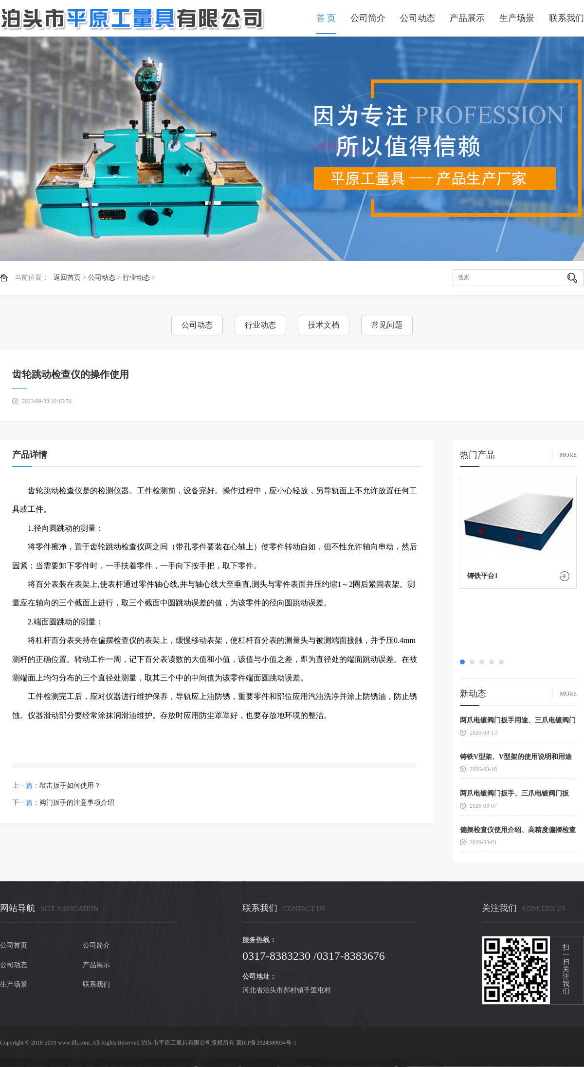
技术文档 (323, 325)
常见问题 (386, 325)
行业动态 (136, 277)
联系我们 (566, 18)
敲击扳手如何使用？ (70, 785)
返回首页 (67, 277)
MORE (568, 454)
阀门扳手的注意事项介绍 (76, 802)
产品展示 (467, 18)
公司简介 (367, 18)
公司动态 (417, 18)
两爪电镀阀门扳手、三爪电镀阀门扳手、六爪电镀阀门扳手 (514, 795)
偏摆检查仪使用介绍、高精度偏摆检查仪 (518, 831)
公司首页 (13, 945)
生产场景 (516, 18)
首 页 (326, 18)
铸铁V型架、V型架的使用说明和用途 (516, 756)
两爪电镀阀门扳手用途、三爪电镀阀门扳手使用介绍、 (518, 722)
